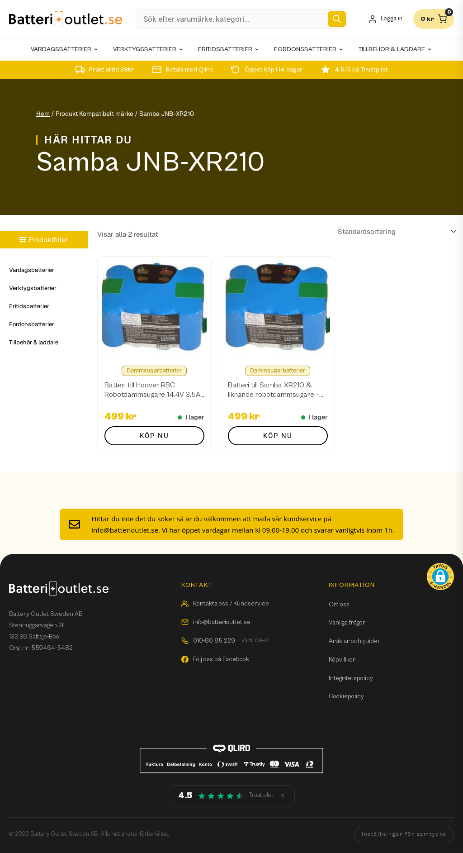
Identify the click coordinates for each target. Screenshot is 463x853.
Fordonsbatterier (31, 324)
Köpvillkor (342, 659)
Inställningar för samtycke (404, 834)
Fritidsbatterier (29, 306)
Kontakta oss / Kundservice (225, 603)
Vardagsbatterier (31, 270)
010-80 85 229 (225, 641)
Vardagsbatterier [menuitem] (65, 49)
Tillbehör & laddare (33, 342)
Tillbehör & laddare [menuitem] (395, 49)
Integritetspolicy (351, 678)
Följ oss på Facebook (215, 659)
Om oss (339, 604)
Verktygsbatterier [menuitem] (148, 49)
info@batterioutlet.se (215, 622)
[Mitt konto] (385, 19)
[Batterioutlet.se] (65, 19)
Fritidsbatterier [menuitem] (229, 49)
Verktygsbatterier (33, 288)
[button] (440, 576)
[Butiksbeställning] (395, 231)
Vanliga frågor (347, 622)
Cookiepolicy (346, 696)
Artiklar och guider (354, 641)
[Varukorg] (433, 19)
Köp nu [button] (154, 436)
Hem (43, 114)
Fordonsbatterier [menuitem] (309, 49)
